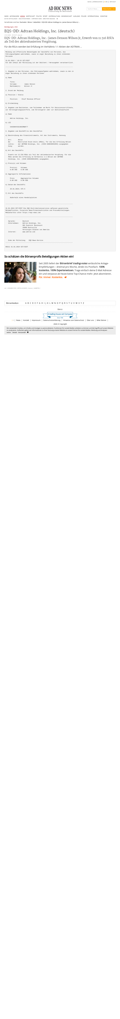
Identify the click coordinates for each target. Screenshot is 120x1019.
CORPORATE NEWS (36, 18)
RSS (105, 2)
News (18, 320)
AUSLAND (76, 16)
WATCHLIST (113, 2)
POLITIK (39, 16)
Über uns (90, 320)
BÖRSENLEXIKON (97, 2)
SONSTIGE (103, 16)
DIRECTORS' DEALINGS (49, 18)
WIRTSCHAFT (30, 16)
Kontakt (26, 320)
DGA (16, 27)
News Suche (107, 9)
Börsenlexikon (12, 303)
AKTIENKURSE (14, 16)
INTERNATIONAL (93, 16)
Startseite (23, 22)
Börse (30, 22)
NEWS (6, 16)
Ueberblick (36, 22)
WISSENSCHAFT (66, 16)
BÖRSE (22, 16)
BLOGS (89, 2)
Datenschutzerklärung (51, 320)
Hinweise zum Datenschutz (73, 320)
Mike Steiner (101, 320)
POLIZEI (83, 16)
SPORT (45, 16)
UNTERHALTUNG (54, 16)
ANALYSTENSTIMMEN (24, 18)
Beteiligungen (9, 27)
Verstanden (22, 332)
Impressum (36, 320)
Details (14, 332)
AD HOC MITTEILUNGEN (10, 18)
